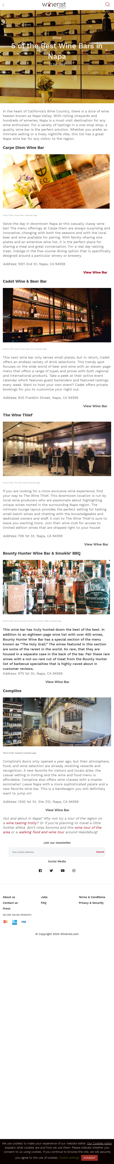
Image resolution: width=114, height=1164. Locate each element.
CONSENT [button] (89, 1157)
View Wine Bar (95, 272)
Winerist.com (69, 934)
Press (6, 908)
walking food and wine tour (41, 832)
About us (9, 897)
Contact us (10, 903)
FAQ (43, 903)
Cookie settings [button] (69, 1157)
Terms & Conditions (92, 897)
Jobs (44, 897)
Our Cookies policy (99, 1143)
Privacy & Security (91, 903)
